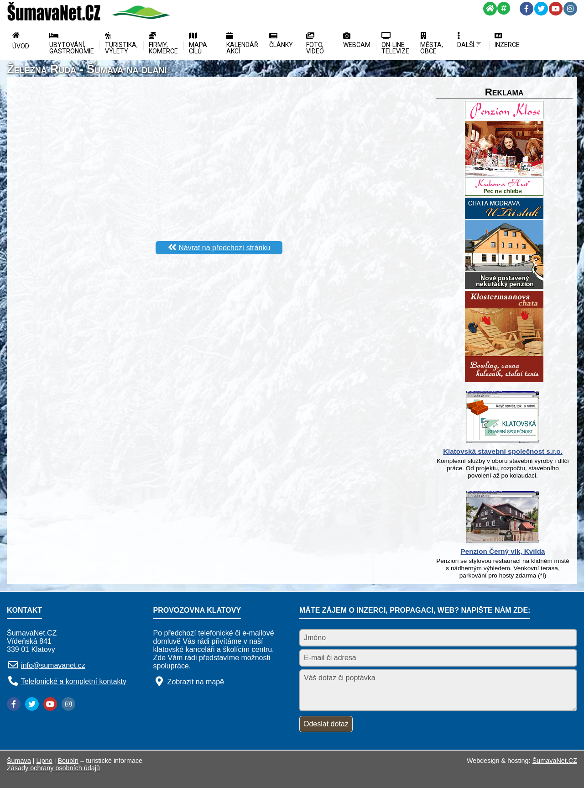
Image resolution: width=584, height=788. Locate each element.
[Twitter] (541, 9)
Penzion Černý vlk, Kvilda (503, 551)
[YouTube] (556, 9)
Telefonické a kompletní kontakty (73, 681)
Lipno (44, 760)
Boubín (68, 760)
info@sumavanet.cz (53, 665)
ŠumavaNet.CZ (554, 760)
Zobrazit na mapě (195, 682)
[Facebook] (526, 9)
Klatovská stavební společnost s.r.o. (503, 451)
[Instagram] (570, 9)
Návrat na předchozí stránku (224, 248)
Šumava (19, 760)
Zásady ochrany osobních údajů (53, 768)
